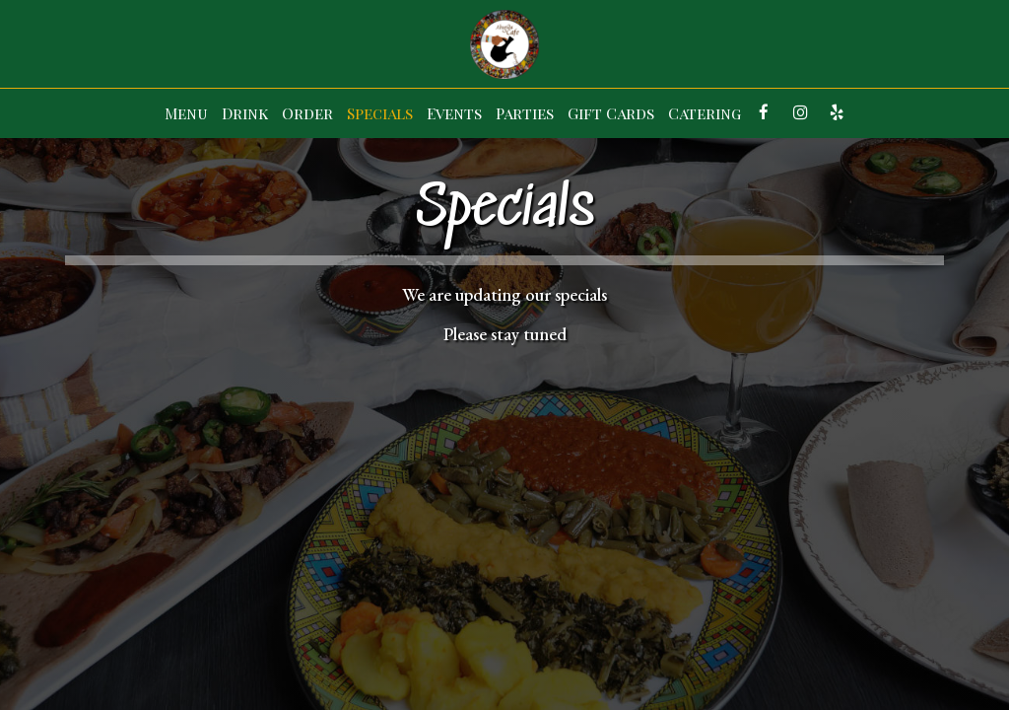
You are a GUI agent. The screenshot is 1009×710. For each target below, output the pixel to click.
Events (454, 113)
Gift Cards (611, 113)
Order (307, 113)
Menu (186, 113)
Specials (380, 113)
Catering (704, 113)
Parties (525, 113)
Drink (245, 113)
